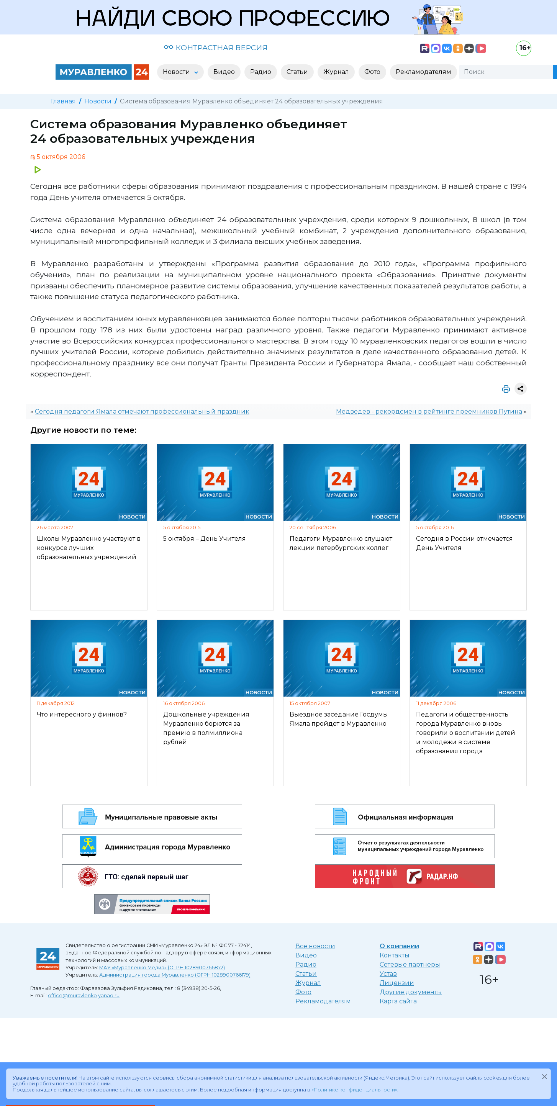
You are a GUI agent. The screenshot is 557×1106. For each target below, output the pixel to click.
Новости (97, 101)
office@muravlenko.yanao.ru (84, 995)
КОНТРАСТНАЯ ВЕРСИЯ (215, 47)
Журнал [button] (336, 71)
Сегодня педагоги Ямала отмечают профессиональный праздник (142, 411)
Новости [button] (177, 71)
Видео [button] (224, 71)
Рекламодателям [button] (423, 71)
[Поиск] (506, 72)
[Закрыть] (544, 1076)
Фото (303, 992)
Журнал (308, 983)
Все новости (315, 946)
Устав (388, 973)
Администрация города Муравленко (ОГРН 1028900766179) (175, 975)
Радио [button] (260, 71)
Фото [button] (372, 71)
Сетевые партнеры (410, 964)
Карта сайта (398, 1001)
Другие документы (411, 992)
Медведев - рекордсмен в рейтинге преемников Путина (429, 411)
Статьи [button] (297, 71)
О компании (399, 946)
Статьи (306, 973)
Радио (305, 964)
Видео (306, 955)
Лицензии (397, 983)
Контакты (395, 955)
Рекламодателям (323, 1001)
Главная (63, 101)
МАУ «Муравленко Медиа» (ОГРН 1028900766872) (162, 967)
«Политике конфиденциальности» (354, 1090)
